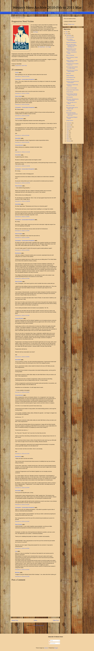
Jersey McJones (19, 118)
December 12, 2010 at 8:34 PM (22, 487)
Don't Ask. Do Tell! (70, 105)
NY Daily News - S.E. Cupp (44, 47)
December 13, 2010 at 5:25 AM (22, 521)
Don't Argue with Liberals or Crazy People (72, 67)
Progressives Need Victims (23, 21)
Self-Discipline (69, 97)
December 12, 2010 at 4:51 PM (22, 315)
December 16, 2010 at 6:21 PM (22, 576)
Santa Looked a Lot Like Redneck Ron (71, 61)
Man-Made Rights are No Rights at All (72, 108)
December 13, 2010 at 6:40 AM (22, 548)
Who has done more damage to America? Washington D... (71, 45)
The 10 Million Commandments (70, 40)
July (68, 131)
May (68, 135)
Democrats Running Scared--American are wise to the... (72, 114)
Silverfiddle (18, 138)
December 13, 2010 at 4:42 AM (22, 504)
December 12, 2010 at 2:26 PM (22, 237)
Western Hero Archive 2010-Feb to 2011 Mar (47, 7)
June (68, 132)
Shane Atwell (18, 96)
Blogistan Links (41, 12)
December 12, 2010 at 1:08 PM (22, 216)
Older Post (56, 620)
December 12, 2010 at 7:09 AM (22, 93)
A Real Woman (69, 91)
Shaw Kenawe (18, 185)
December (69, 35)
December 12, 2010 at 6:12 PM (22, 453)
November (69, 123)
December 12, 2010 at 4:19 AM (22, 76)
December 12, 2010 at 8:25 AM (22, 104)
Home (13, 12)
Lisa (16, 551)
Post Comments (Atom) (38, 625)
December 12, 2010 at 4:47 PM (22, 278)
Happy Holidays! (70, 75)
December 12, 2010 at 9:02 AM (22, 142)
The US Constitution (58, 12)
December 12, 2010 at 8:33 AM (22, 115)
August (68, 129)
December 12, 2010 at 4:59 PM (22, 356)
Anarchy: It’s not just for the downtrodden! (72, 82)
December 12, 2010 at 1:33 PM (22, 230)
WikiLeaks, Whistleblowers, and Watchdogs (72, 99)
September (69, 126)
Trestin (17, 72)
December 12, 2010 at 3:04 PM (22, 250)
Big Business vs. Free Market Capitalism (71, 49)
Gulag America (69, 120)
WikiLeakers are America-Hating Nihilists (72, 71)
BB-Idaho (17, 572)
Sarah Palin (24, 65)
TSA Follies (69, 110)
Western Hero (71, 24)
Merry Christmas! (70, 55)
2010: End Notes (70, 37)
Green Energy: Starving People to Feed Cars (71, 94)
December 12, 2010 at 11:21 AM (22, 152)
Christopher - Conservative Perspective (24, 79)
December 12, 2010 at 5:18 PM (22, 392)
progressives (18, 65)
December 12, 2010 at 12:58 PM (22, 201)
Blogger (56, 647)
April (68, 136)
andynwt (46, 647)
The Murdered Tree (70, 77)
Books (49, 12)
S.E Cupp (35, 32)
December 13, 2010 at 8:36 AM (22, 569)
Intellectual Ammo (31, 12)
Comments (52, 643)
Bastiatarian (18, 253)
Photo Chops (21, 12)
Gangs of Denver (70, 79)
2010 (66, 33)
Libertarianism (70, 12)
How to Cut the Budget (71, 87)
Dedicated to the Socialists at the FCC (72, 64)
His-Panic (68, 73)
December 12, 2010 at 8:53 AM (22, 135)
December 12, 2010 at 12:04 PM (22, 183)
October (69, 125)
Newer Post (15, 620)
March (68, 138)
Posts (51, 640)
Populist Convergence (71, 42)
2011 (66, 31)
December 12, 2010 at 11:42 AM (22, 166)
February (69, 141)
